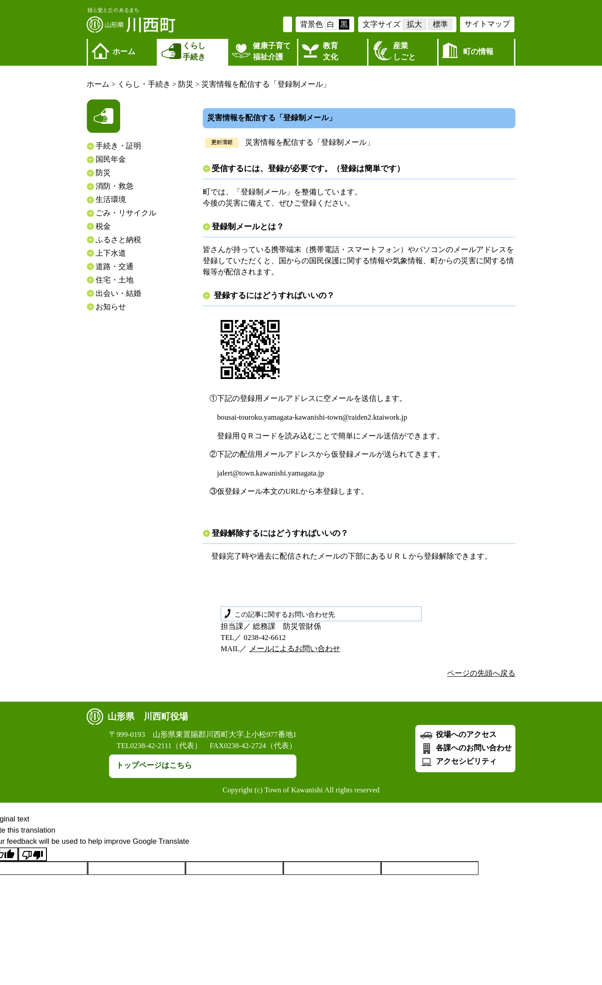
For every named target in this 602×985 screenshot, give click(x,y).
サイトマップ (487, 24)
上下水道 (111, 253)
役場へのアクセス (458, 734)
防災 (185, 84)
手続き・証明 (118, 146)
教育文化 (330, 51)
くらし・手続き (144, 84)
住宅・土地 (115, 280)
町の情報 (478, 51)
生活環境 (111, 199)
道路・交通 (115, 266)
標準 (440, 24)
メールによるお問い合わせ (294, 648)
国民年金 (111, 159)
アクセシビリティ (458, 761)
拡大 (414, 24)
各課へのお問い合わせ (465, 748)
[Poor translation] (32, 854)
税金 (103, 226)
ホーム (124, 51)
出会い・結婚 (118, 293)
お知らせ (111, 307)
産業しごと (404, 51)
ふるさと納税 (118, 240)
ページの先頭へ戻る (481, 673)
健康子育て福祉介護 (272, 51)
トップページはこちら (154, 765)
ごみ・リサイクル (126, 213)
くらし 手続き (194, 51)
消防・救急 (115, 186)
